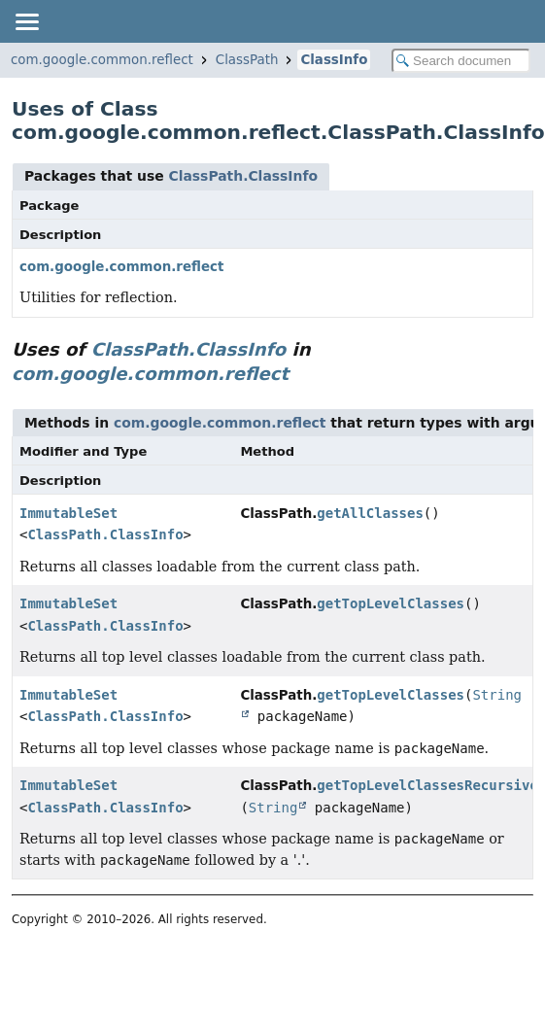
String (273, 807)
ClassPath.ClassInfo (243, 176)
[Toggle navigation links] (26, 21)
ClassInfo (333, 59)
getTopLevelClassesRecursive (427, 785)
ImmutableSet (68, 513)
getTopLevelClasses (390, 603)
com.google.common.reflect (102, 59)
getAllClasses (370, 513)
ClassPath (247, 59)
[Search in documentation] (461, 61)
